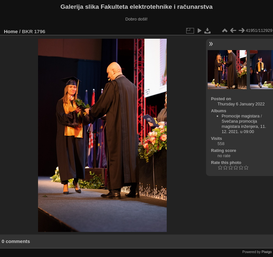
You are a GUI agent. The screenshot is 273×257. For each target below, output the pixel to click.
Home (11, 31)
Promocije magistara (241, 116)
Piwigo (267, 252)
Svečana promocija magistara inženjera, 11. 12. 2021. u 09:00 (244, 126)
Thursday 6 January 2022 (241, 103)
